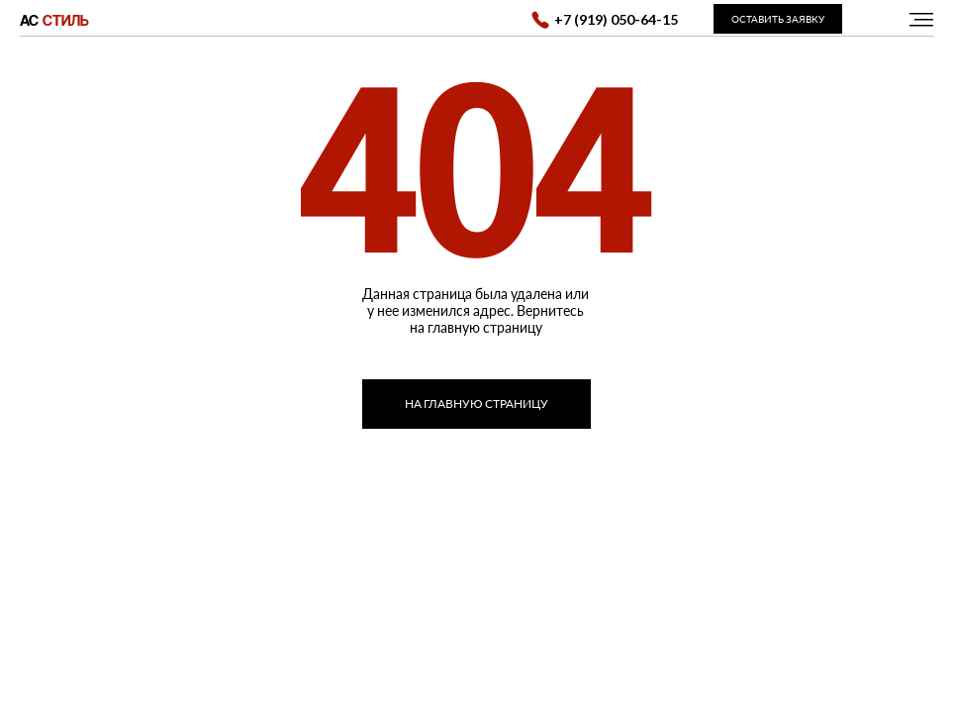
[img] (921, 19)
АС (54, 20)
